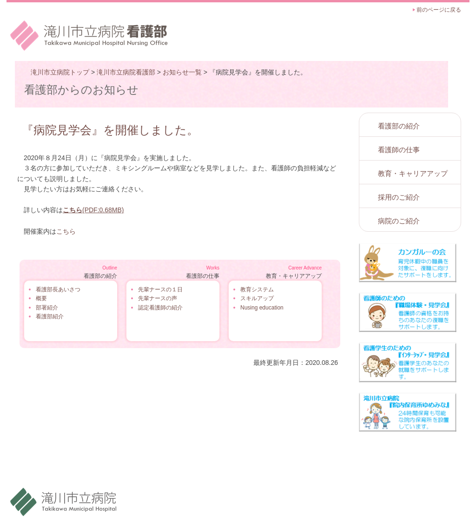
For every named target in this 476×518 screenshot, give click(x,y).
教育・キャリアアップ (413, 173)
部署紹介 (47, 307)
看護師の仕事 (399, 150)
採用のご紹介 (399, 197)
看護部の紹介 (399, 126)
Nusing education (262, 307)
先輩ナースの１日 (160, 289)
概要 (41, 298)
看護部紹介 (50, 316)
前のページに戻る (438, 10)
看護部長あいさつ (58, 289)
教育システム (257, 289)
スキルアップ (257, 298)
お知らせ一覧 (182, 72)
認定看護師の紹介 (160, 307)
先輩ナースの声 (157, 298)
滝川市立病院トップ (60, 72)
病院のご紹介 (399, 221)
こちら (66, 231)
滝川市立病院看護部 (126, 72)
